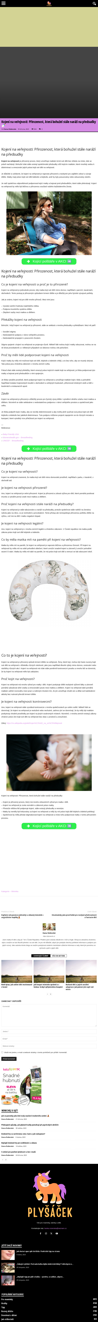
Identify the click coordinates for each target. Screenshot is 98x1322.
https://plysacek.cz (49, 915)
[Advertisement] (49, 26)
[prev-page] (47, 973)
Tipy (3, 1286)
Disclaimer (39, 1315)
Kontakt (59, 1315)
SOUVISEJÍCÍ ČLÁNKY (40, 934)
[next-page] (50, 973)
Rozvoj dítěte (7, 1290)
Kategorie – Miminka (9, 870)
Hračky (4, 1282)
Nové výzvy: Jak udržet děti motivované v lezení (16, 964)
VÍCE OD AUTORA (58, 934)
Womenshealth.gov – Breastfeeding (18, 416)
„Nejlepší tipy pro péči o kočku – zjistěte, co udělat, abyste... (40, 1255)
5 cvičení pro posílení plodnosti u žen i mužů (18, 1130)
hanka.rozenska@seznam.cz (55, 1207)
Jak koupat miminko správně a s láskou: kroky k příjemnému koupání (48, 964)
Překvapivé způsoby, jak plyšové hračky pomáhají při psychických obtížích (30, 1103)
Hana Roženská (10, 108)
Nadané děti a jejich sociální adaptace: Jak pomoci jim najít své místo (79, 965)
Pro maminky (7, 1278)
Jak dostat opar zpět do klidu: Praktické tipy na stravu (38, 1230)
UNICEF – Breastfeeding (13, 419)
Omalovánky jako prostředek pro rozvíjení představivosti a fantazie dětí (74, 895)
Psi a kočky (6, 1302)
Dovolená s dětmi (9, 1294)
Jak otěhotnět (7, 1298)
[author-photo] (49, 905)
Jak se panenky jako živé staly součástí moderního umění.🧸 (25, 1094)
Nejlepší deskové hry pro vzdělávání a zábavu (19, 1121)
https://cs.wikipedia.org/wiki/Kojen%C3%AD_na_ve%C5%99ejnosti (34, 702)
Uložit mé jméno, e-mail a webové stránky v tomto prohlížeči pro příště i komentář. (35, 1031)
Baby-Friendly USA (11, 413)
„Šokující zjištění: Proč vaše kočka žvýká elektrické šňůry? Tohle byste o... (45, 1243)
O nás (49, 1315)
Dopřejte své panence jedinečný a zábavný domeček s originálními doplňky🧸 (22, 895)
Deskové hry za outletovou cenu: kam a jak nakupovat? (23, 1112)
